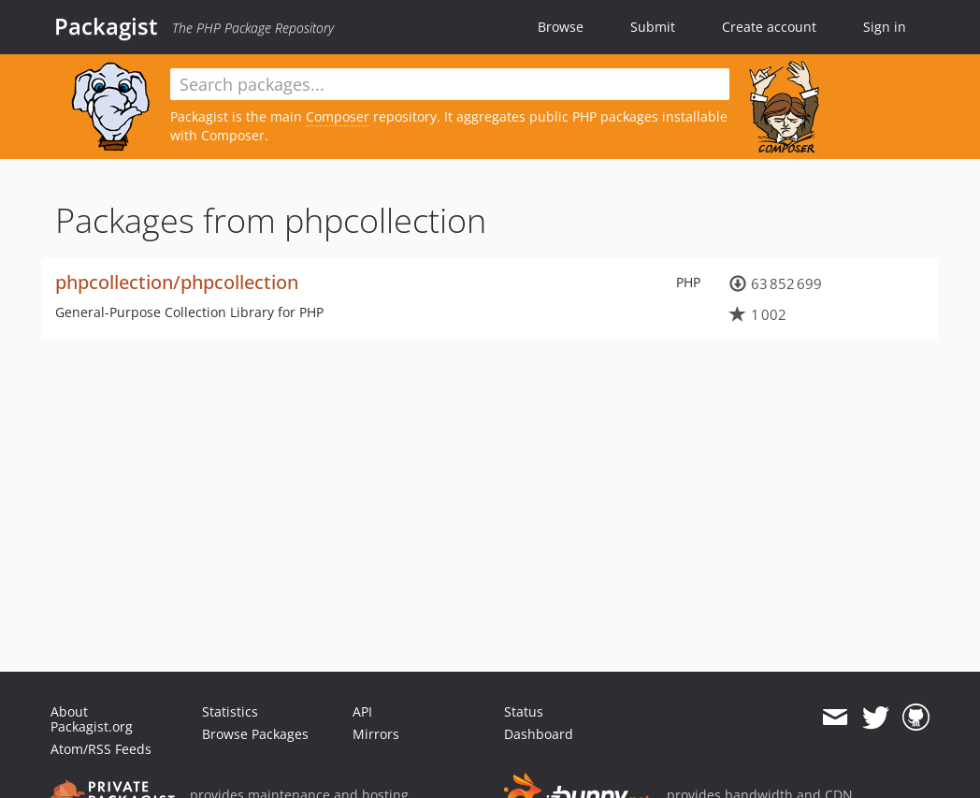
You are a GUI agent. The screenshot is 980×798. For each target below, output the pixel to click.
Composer (337, 116)
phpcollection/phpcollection (176, 282)
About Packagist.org (91, 719)
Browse (561, 27)
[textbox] (449, 84)
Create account (769, 27)
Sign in (884, 27)
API (362, 711)
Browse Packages (255, 734)
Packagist (106, 26)
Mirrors (376, 734)
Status (523, 711)
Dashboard (538, 734)
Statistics (230, 711)
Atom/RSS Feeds (100, 749)
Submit (652, 27)
